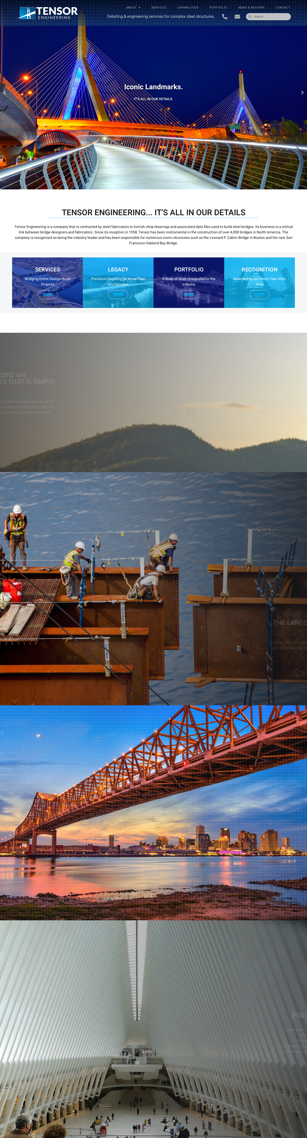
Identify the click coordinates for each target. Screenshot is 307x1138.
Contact (282, 7)
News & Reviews (251, 7)
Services (158, 7)
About (133, 7)
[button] (4, 92)
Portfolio (218, 7)
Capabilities (188, 7)
